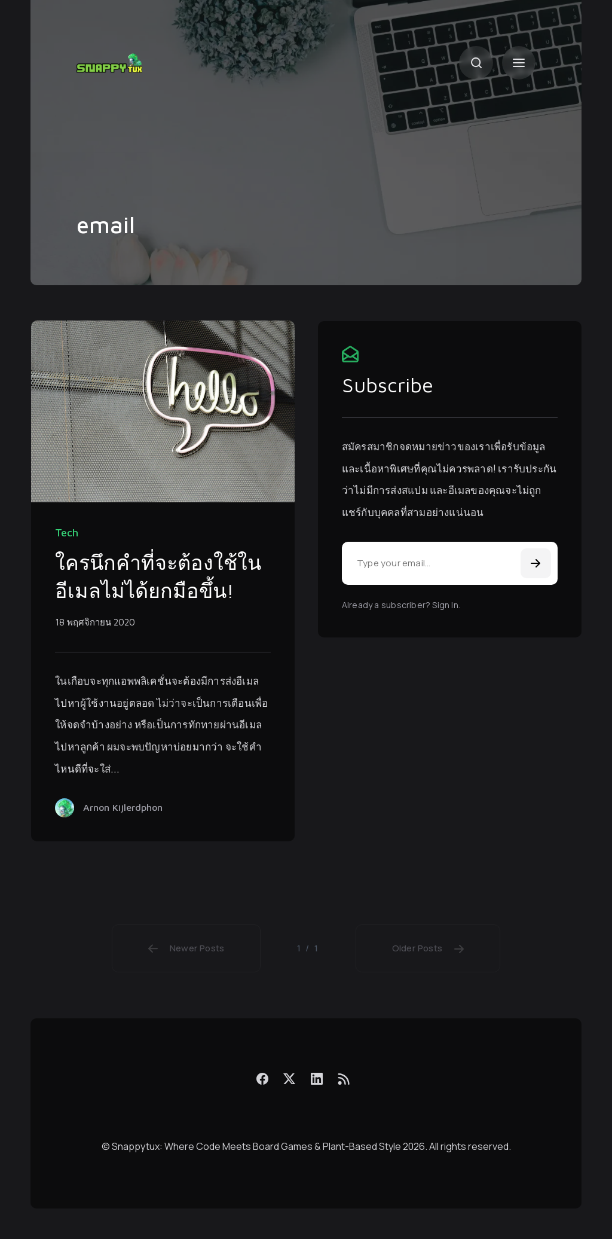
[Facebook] (262, 1078)
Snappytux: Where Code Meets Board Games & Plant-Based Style (256, 1146)
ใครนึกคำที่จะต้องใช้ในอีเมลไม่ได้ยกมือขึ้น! (158, 576)
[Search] (475, 63)
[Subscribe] (535, 563)
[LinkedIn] (316, 1078)
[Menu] (519, 63)
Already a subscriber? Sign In (400, 605)
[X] (289, 1078)
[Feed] (344, 1079)
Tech (66, 533)
